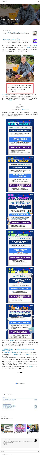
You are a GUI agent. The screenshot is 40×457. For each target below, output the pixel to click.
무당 (7, 350)
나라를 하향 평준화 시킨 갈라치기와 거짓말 (9, 399)
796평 (10, 99)
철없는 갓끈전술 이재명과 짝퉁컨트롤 (8, 407)
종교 (12, 349)
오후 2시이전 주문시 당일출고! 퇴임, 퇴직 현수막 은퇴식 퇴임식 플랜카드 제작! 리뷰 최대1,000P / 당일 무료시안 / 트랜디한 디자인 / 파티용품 (16, 42)
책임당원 (16, 354)
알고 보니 (4, 94)
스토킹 (30, 349)
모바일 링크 (29, 354)
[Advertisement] (20, 383)
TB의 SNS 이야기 (4, 1)
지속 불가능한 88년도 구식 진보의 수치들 (8, 400)
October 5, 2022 (25, 109)
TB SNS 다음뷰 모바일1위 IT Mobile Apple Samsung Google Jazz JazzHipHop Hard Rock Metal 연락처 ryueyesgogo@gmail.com (18, 442)
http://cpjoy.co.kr (5, 30)
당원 (20, 352)
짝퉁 (33, 349)
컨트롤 (3, 350)
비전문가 (18, 349)
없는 (9, 349)
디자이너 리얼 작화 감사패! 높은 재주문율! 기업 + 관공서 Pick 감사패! (16, 33)
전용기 (35, 45)
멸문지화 (12, 340)
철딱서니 (6, 349)
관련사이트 (2, 451)
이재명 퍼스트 (24, 349)
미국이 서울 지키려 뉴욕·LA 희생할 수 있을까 (9, 406)
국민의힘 (14, 352)
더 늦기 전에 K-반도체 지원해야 (7, 408)
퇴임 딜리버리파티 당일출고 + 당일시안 (11, 39)
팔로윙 (30, 366)
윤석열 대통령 (7, 352)
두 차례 (28, 47)
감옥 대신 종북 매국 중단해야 (7, 404)
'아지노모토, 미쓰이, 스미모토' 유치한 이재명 (9, 405)
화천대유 (4, 397)
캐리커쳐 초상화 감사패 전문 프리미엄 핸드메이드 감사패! (15, 32)
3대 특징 (11, 350)
